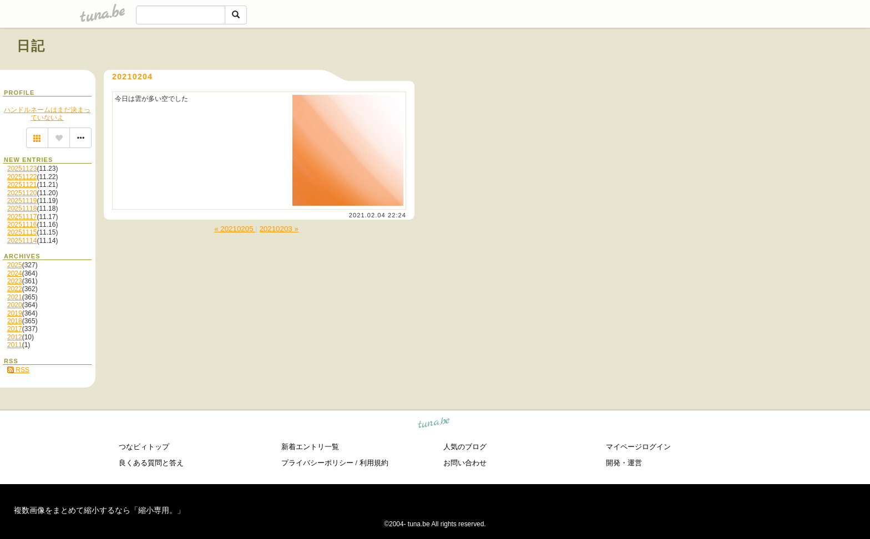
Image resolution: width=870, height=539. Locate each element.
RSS (18, 370)
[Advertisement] (727, 71)
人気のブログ (465, 447)
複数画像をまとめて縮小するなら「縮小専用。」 (99, 510)
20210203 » (278, 229)
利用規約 (374, 463)
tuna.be (434, 424)
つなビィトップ (144, 447)
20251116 (22, 224)
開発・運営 (624, 463)
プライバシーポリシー (317, 463)
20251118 (22, 208)
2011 (14, 345)
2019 (14, 313)
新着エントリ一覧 (310, 447)
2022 (14, 289)
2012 (14, 337)
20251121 (22, 185)
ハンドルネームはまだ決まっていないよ (47, 113)
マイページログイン (638, 447)
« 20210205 (234, 229)
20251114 (22, 241)
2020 (14, 305)
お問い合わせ (465, 463)
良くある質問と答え (151, 463)
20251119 (22, 201)
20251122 (22, 177)
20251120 (22, 193)
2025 (14, 265)
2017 (14, 329)
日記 (31, 45)
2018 (14, 321)
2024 (14, 273)
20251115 (22, 232)
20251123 (22, 168)
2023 (14, 281)
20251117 (22, 217)
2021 (14, 297)
